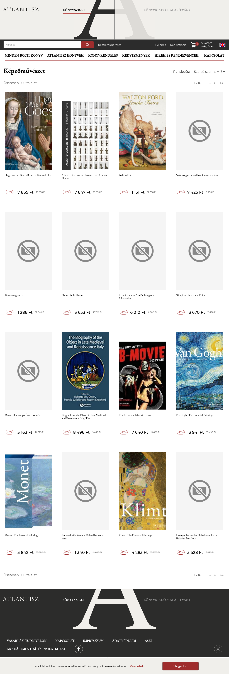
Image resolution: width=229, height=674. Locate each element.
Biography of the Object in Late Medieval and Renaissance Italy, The (84, 417)
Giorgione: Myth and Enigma (191, 295)
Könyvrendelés (103, 55)
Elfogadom (180, 666)
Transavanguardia (14, 295)
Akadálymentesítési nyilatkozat (36, 649)
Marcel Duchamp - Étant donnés (22, 415)
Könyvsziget (74, 10)
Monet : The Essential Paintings (21, 535)
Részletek (137, 666)
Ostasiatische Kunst (72, 295)
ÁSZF (148, 641)
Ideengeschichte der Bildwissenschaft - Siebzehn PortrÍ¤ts (196, 537)
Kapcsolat (214, 55)
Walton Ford (125, 175)
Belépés (160, 45)
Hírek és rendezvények (177, 55)
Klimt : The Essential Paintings (135, 535)
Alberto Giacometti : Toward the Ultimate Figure (84, 176)
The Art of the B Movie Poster (135, 415)
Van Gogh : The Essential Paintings (194, 415)
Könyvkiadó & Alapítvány (167, 10)
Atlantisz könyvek (65, 55)
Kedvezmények (136, 55)
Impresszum (93, 641)
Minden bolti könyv (24, 55)
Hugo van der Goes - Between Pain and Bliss (28, 175)
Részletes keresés (109, 45)
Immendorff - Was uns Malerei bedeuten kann (83, 537)
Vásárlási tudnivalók (27, 641)
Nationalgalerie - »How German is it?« (197, 175)
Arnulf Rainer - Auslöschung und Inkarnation (137, 297)
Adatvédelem (124, 641)
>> (222, 83)
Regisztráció (178, 45)
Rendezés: (181, 72)
